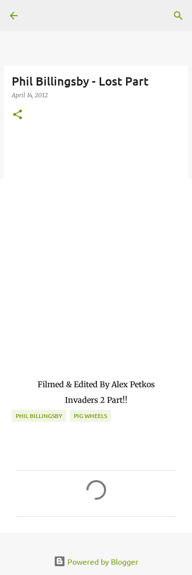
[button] (17, 115)
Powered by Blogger (96, 561)
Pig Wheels (90, 416)
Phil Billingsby (39, 416)
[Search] (178, 15)
